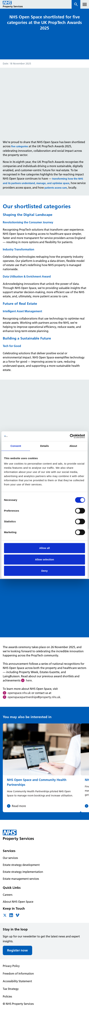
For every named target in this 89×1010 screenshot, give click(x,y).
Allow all (44, 548)
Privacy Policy (11, 966)
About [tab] (73, 445)
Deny (44, 570)
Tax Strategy (11, 989)
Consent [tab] (15, 445)
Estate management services (21, 878)
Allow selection (44, 559)
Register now (17, 950)
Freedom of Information (18, 973)
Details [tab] (44, 445)
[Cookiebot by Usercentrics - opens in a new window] (70, 436)
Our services (10, 858)
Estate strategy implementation (23, 872)
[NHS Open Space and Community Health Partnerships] (42, 767)
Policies (7, 996)
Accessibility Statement (17, 981)
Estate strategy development (21, 865)
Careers (7, 894)
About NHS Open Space (18, 901)
